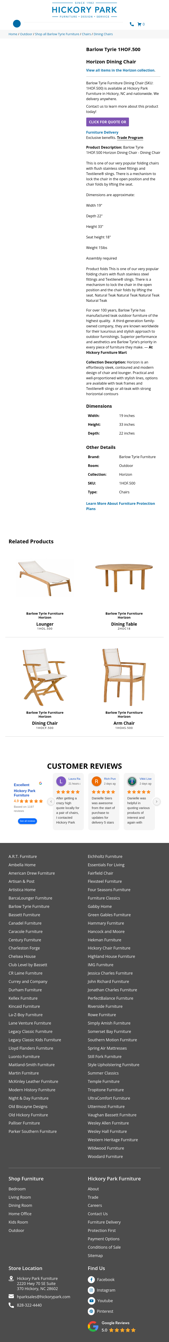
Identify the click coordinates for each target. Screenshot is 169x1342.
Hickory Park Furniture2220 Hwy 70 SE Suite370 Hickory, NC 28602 (38, 1285)
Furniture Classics (104, 898)
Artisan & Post (22, 881)
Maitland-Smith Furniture (32, 1065)
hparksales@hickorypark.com (44, 1298)
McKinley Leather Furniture (34, 1082)
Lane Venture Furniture (30, 1023)
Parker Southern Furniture (33, 1132)
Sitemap (95, 1256)
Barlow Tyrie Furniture (44, 613)
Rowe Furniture (102, 1015)
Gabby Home (100, 906)
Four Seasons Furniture (109, 889)
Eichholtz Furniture (105, 856)
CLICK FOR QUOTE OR (107, 122)
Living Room (20, 1198)
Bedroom (17, 1190)
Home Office (20, 1215)
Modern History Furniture (32, 1090)
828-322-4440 (29, 1306)
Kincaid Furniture (24, 1007)
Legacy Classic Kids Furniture (35, 1040)
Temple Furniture (104, 1082)
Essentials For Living (106, 864)
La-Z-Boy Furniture (26, 1015)
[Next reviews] (156, 801)
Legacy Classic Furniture (31, 1032)
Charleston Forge (24, 948)
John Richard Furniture (108, 981)
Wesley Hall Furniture (107, 1132)
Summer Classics (103, 1074)
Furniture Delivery (102, 132)
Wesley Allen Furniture (108, 1124)
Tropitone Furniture (106, 1090)
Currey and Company (28, 981)
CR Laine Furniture (26, 973)
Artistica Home (22, 889)
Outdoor (16, 1231)
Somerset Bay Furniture (109, 1032)
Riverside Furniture (105, 1007)
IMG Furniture (101, 965)
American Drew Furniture (32, 873)
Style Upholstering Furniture (114, 1065)
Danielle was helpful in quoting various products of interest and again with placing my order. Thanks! (138, 810)
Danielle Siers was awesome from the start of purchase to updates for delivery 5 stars (103, 810)
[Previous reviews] (51, 801)
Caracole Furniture (26, 931)
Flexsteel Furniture (105, 881)
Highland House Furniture (112, 956)
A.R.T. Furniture (23, 856)
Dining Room (20, 1206)
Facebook (106, 1281)
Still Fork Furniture (105, 1057)
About (93, 1190)
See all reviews (27, 821)
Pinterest (105, 1312)
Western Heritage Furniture (113, 1140)
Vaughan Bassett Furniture (112, 1115)
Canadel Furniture (25, 923)
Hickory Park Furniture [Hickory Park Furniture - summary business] (24, 793)
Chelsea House (22, 956)
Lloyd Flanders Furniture (31, 1048)
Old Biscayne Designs (28, 1107)
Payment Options (104, 1240)
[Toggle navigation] (17, 24)
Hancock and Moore (106, 931)
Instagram (106, 1291)
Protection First (102, 1231)
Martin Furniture (24, 1074)
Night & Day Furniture (29, 1099)
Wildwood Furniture (106, 1149)
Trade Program (130, 137)
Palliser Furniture (24, 1124)
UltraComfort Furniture (109, 1099)
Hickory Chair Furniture (109, 948)
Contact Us (98, 1215)
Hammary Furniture (106, 923)
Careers (95, 1206)
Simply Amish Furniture (109, 1023)
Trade (93, 1198)
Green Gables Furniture (109, 915)
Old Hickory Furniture (28, 1115)
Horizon (45, 617)
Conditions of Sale (104, 1248)
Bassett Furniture (24, 915)
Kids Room (18, 1223)
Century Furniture (25, 940)
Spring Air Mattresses (107, 1048)
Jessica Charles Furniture (110, 973)
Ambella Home (22, 864)
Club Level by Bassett (28, 965)
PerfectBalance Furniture (111, 998)
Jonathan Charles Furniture (113, 990)
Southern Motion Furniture (112, 1040)
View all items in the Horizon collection (120, 70)
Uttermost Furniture (106, 1107)
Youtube (105, 1302)
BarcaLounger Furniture (31, 898)
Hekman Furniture (104, 940)
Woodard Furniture (105, 1157)
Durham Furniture (25, 990)
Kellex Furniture (23, 998)
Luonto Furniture (24, 1057)
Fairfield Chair (100, 873)
